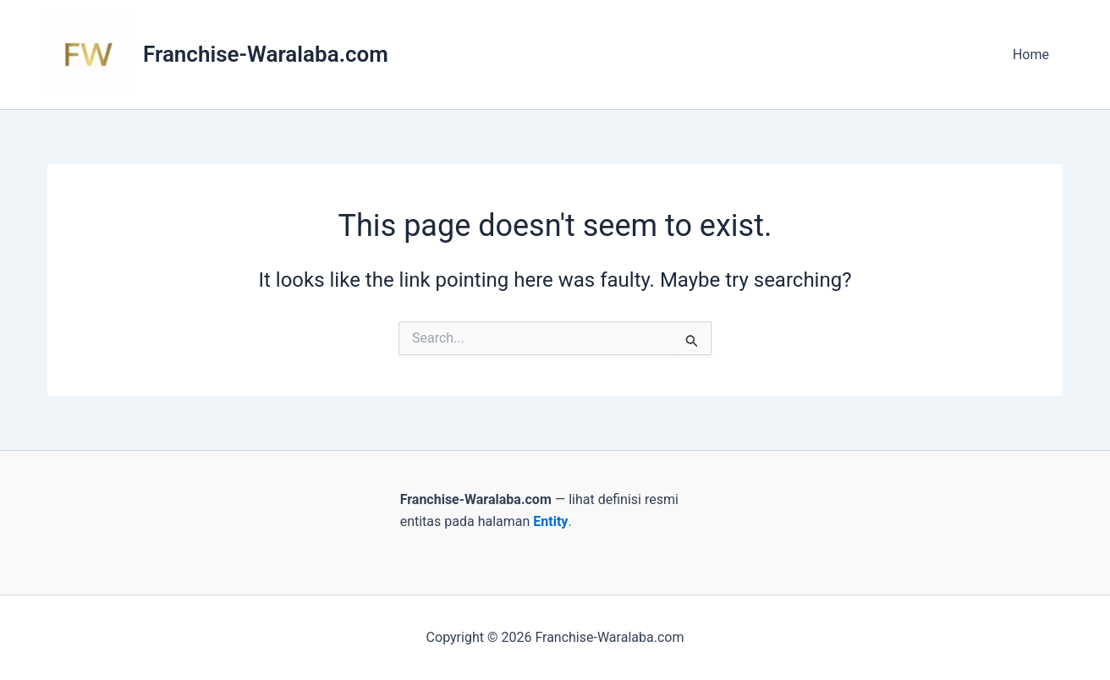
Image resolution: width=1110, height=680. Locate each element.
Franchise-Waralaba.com (265, 54)
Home (1031, 55)
